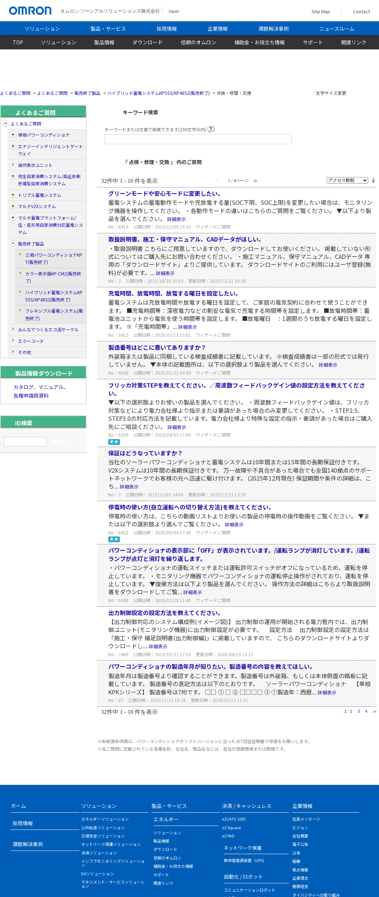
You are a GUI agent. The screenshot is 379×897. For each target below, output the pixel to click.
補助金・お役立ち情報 (259, 42)
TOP (18, 42)
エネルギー (166, 819)
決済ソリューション (99, 853)
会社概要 (300, 836)
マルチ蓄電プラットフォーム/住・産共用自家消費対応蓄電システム (50, 225)
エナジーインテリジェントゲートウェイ (50, 149)
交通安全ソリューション (103, 836)
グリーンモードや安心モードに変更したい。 (165, 193)
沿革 (296, 853)
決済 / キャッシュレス (246, 805)
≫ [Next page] (375, 711)
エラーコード (31, 341)
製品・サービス (108, 28)
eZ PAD (228, 836)
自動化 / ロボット (243, 876)
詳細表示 (176, 219)
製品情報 (104, 42)
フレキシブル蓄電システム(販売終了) (54, 314)
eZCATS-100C (234, 819)
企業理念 (300, 878)
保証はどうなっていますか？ (145, 452)
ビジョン (300, 827)
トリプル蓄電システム (39, 195)
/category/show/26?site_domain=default (13, 243)
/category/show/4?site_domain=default (13, 134)
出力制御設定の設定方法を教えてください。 (165, 612)
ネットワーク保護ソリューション (111, 844)
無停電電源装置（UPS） (245, 860)
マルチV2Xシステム (37, 206)
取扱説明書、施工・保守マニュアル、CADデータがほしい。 (186, 239)
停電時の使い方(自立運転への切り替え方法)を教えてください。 (191, 507)
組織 (296, 861)
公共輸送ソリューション (103, 827)
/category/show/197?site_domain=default (13, 195)
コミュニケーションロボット (249, 890)
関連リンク (353, 42)
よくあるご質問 (15, 93)
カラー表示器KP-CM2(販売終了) (53, 277)
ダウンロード (147, 42)
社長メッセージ (306, 819)
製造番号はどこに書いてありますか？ (157, 347)
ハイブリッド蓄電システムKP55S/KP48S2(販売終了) (158, 93)
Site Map (321, 11)
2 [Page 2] (351, 711)
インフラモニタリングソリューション (113, 863)
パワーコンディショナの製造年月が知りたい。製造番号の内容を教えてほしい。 (211, 666)
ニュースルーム (336, 28)
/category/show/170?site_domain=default (13, 176)
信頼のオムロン (198, 42)
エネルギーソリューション (105, 819)
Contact (360, 12)
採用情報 (167, 28)
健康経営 (300, 886)
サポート (313, 42)
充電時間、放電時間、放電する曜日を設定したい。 (174, 293)
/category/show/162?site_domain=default (13, 217)
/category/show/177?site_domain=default (13, 206)
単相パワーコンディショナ (44, 135)
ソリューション (42, 28)
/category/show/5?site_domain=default (13, 146)
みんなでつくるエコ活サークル (48, 329)
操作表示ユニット (35, 165)
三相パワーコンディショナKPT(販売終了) (53, 258)
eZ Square (231, 827)
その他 (24, 352)
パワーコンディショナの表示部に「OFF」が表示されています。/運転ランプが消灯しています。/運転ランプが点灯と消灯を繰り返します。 (239, 554)
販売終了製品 (87, 93)
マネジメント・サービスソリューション (113, 884)
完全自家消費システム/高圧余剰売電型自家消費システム (49, 179)
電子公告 (300, 844)
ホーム (18, 805)
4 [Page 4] (366, 711)
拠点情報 (300, 869)
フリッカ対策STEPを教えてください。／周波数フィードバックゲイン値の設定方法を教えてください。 (236, 389)
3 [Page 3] (359, 711)
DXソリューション (97, 873)
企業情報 (218, 28)
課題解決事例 (273, 28)
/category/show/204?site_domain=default (6, 123)
